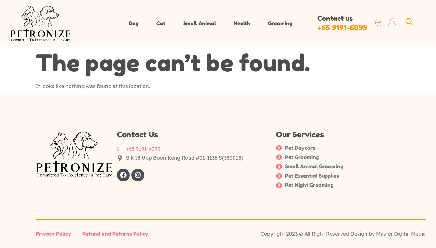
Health (242, 23)
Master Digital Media (401, 233)
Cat (160, 23)
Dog (133, 23)
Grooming (280, 23)
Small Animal (199, 23)
